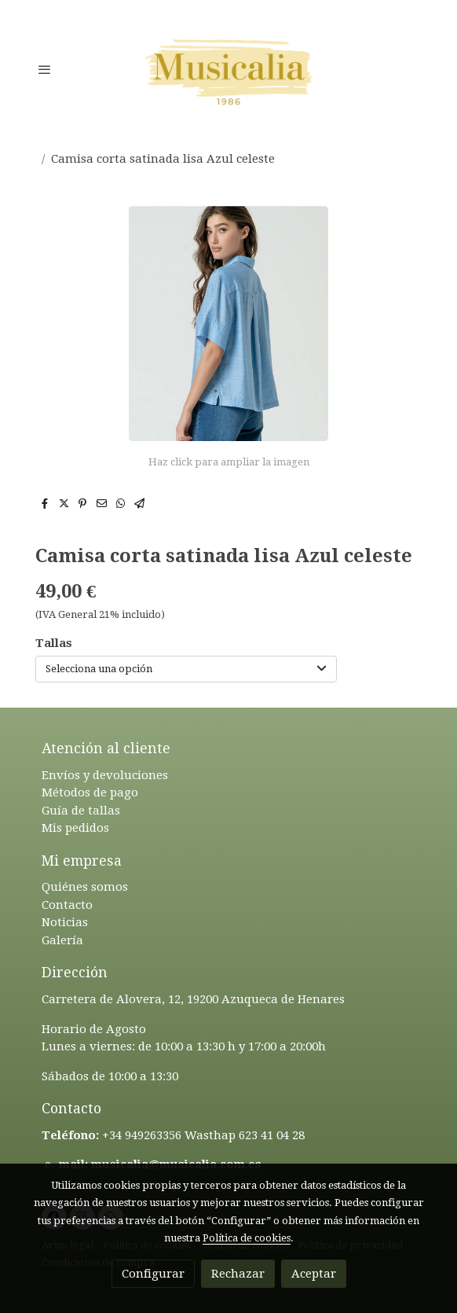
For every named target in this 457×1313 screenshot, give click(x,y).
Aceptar (313, 1274)
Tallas (53, 643)
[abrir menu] (44, 69)
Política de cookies (247, 1238)
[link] (228, 69)
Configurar (153, 1274)
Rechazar (238, 1274)
